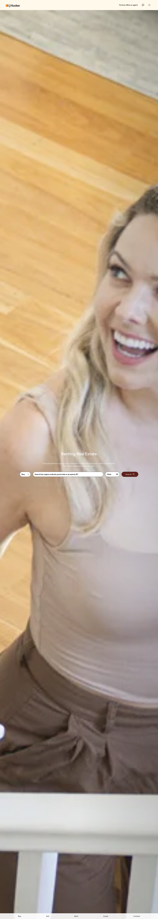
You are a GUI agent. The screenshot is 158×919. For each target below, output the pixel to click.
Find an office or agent (128, 5)
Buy (19, 916)
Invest (105, 916)
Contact (136, 916)
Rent (76, 916)
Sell (47, 916)
